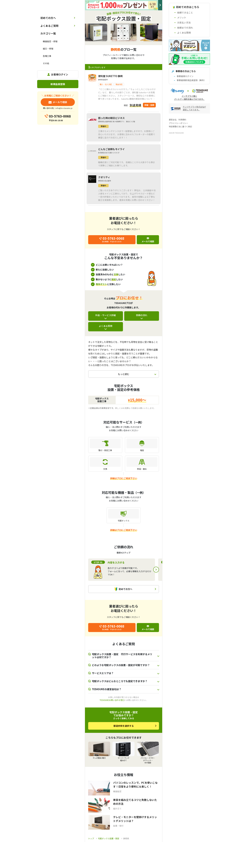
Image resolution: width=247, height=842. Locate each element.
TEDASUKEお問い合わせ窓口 (112, 700)
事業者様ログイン (185, 76)
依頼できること (185, 12)
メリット (181, 17)
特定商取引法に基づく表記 (180, 126)
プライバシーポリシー (178, 123)
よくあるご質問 (49, 26)
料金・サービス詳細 (105, 315)
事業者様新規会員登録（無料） (191, 80)
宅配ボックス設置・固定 (108, 838)
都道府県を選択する (123, 725)
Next (156, 569)
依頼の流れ (141, 315)
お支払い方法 (184, 22)
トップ (91, 838)
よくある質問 (105, 325)
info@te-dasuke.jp (64, 108)
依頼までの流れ (185, 27)
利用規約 (182, 119)
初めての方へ (48, 18)
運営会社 (173, 119)
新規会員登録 (58, 84)
